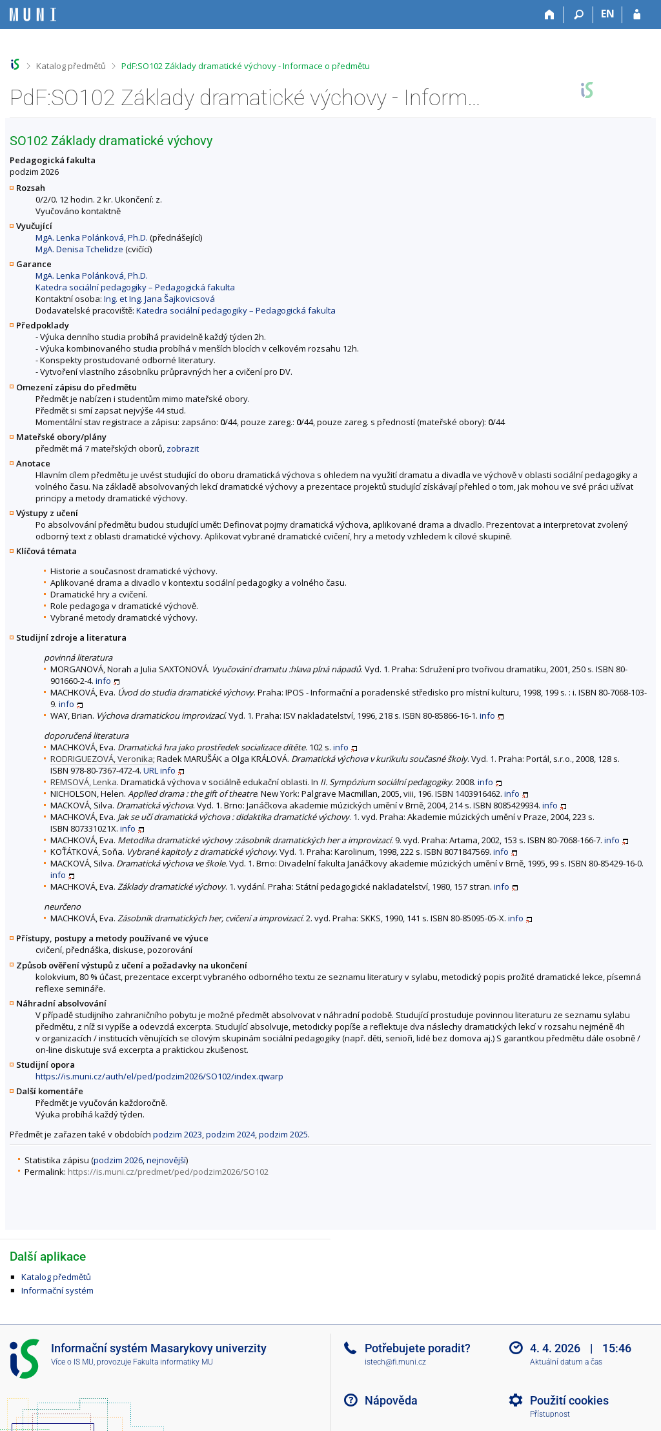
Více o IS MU (72, 1361)
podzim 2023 (177, 1134)
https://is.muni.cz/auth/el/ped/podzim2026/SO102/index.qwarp (159, 1076)
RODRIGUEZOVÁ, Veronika (101, 759)
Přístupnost (550, 1414)
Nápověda (391, 1400)
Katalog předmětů (71, 66)
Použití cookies (569, 1400)
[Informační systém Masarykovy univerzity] (33, 14)
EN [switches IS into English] (608, 13)
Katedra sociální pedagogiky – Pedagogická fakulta (135, 287)
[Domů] (549, 14)
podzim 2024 (230, 1134)
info (103, 680)
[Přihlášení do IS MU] (636, 14)
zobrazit (183, 448)
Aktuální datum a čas (566, 1361)
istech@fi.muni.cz (395, 1361)
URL (150, 770)
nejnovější (166, 1160)
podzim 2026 (118, 1160)
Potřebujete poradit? (418, 1348)
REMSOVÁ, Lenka (83, 782)
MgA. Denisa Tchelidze (79, 249)
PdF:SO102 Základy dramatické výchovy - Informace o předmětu (245, 66)
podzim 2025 (283, 1134)
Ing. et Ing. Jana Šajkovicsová (159, 299)
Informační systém (57, 1290)
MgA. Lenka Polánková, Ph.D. (92, 237)
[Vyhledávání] (578, 14)
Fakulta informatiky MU (173, 1361)
